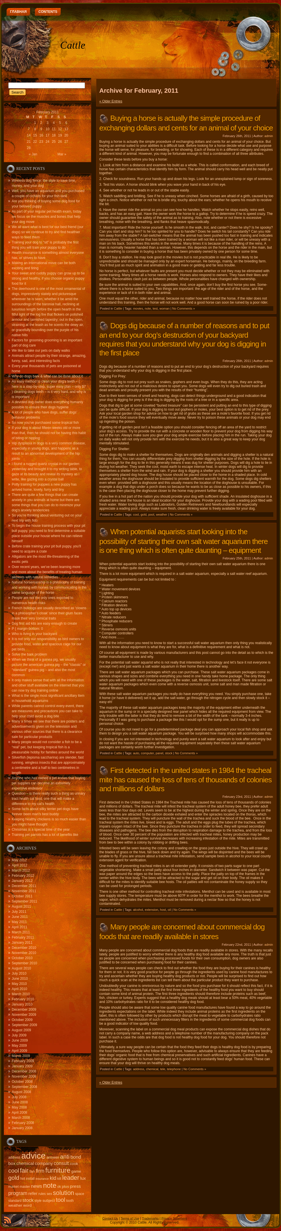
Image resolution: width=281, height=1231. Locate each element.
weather (161, 514)
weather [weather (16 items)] (15, 1205)
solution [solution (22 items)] (63, 1193)
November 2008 (24, 1076)
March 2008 (21, 1118)
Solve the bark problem (29, 654)
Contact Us (110, 1218)
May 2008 (19, 1107)
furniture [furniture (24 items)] (57, 1170)
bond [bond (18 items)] (75, 1157)
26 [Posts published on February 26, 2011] (60, 142)
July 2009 (19, 1035)
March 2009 (21, 1056)
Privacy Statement (174, 1218)
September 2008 (24, 1087)
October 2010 (22, 958)
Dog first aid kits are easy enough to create (44, 624)
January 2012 (22, 881)
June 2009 (20, 1040)
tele (162, 1069)
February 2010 (23, 999)
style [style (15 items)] (38, 1201)
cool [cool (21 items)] (13, 1170)
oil (169, 909)
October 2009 (22, 1020)
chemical (152, 1069)
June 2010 (20, 979)
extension (151, 909)
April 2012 (19, 865)
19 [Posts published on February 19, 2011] (60, 135)
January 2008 (22, 1128)
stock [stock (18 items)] (28, 1200)
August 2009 (21, 1030)
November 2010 (24, 953)
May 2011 (19, 922)
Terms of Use (130, 1218)
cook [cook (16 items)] (74, 1163)
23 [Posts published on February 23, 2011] (41, 142)
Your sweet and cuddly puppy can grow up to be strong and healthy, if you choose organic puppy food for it (48, 278)
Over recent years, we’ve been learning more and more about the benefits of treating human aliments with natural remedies (47, 572)
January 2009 (22, 1066)
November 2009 (24, 1015)
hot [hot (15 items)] (22, 1179)
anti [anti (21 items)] (65, 1156)
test (155, 308)
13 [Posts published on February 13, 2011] (66, 129)
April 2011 (19, 927)
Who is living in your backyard (34, 634)
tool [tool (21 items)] (60, 1200)
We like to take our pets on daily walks (41, 351)
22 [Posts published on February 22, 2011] (35, 142)
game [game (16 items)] (76, 1171)
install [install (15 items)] (30, 1179)
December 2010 (24, 948)
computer (147, 753)
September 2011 (24, 901)
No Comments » (183, 308)
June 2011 (20, 917)
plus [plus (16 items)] (65, 1186)
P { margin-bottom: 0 (27, 629)
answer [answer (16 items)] (53, 1157)
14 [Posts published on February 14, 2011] (29, 135)
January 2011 (22, 943)
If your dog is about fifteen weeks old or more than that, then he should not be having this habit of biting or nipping (49, 433)
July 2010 (19, 973)
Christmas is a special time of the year (41, 830)
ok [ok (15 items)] (59, 1187)
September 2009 (24, 1025)
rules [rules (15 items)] (42, 1194)
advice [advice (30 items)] (33, 1155)
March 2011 (21, 932)
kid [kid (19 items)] (53, 1178)
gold (143, 514)
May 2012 (19, 860)
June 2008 (20, 1102)
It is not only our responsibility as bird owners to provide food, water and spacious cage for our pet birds (48, 644)
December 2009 (24, 1010)
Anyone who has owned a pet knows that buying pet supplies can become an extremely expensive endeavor (48, 783)
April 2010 (19, 989)
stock (169, 753)
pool (151, 514)
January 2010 (22, 1004)
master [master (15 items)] (25, 1187)
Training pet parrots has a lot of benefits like (45, 835)
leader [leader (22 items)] (70, 1177)
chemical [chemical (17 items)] (25, 1163)
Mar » (62, 154)
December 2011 (24, 886)
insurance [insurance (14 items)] (42, 1178)
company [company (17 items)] (44, 1163)
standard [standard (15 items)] (14, 1201)
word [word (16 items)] (27, 1205)
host (163, 909)
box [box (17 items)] (11, 1163)
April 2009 (19, 1051)
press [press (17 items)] (75, 1186)
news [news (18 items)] (36, 1186)
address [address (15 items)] (14, 1157)
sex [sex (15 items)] (49, 1194)
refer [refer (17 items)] (32, 1193)
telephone (174, 1069)
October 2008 (22, 1082)
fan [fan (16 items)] (32, 1171)
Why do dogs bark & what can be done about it (47, 376)
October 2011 (22, 896)
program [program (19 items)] (17, 1193)
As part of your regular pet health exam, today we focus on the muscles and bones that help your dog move (46, 216)
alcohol (138, 909)
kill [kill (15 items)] (59, 1179)
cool (136, 514)
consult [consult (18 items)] (61, 1163)
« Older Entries (110, 101)
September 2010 (24, 963)
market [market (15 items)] (13, 1187)
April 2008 (19, 1113)
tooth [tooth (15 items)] (70, 1201)
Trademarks (150, 1218)
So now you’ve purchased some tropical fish (45, 423)
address (138, 1069)
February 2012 (23, 876)
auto (136, 753)
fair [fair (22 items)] (24, 1170)
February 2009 (23, 1061)
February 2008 (23, 1123)
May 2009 (19, 1046)
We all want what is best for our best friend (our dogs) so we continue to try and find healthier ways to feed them (48, 232)
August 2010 (21, 968)
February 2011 (23, 937)
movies (138, 308)
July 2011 (19, 912)
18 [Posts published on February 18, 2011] (54, 135)
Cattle (72, 45)
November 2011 (24, 891)
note (148, 308)
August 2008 (21, 1092)
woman (164, 308)
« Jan (33, 154)
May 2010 (19, 984)
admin (268, 136)
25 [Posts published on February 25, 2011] (54, 142)
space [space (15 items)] (79, 1194)
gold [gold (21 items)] (13, 1178)
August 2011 (21, 907)
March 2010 (21, 994)
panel (159, 753)
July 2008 (19, 1097)
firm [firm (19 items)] (40, 1171)
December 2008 (24, 1071)
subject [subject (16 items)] (49, 1200)
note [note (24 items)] (49, 1185)
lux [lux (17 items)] (83, 1178)
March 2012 (21, 870)
